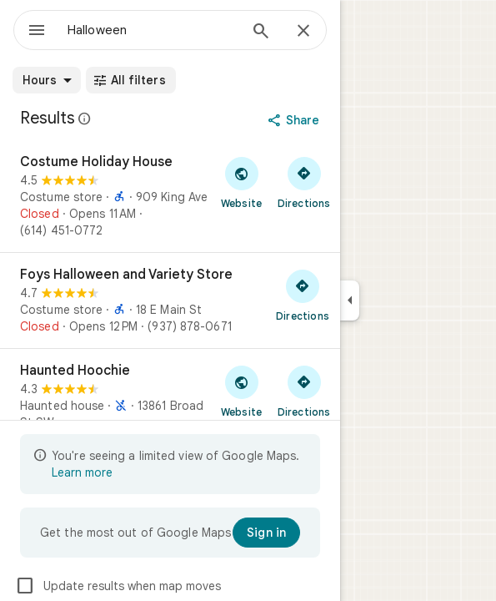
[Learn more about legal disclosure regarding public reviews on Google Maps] (85, 118)
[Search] (261, 32)
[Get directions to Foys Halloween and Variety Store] (302, 294)
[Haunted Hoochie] (170, 405)
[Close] (303, 32)
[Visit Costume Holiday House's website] (241, 182)
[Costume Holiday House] (170, 196)
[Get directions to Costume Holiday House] (304, 182)
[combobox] (153, 30)
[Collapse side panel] (349, 300)
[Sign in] (266, 533)
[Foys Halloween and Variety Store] (170, 300)
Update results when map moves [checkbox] (118, 586)
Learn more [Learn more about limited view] (82, 472)
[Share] (295, 120)
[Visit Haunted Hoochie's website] (241, 390)
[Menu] (36, 31)
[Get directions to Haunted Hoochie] (304, 390)
